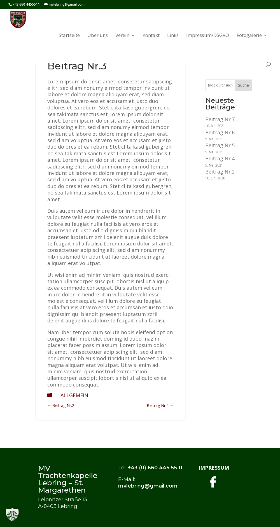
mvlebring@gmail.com (148, 486)
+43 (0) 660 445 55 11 (155, 468)
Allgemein (74, 395)
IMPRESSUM (214, 467)
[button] (12, 514)
